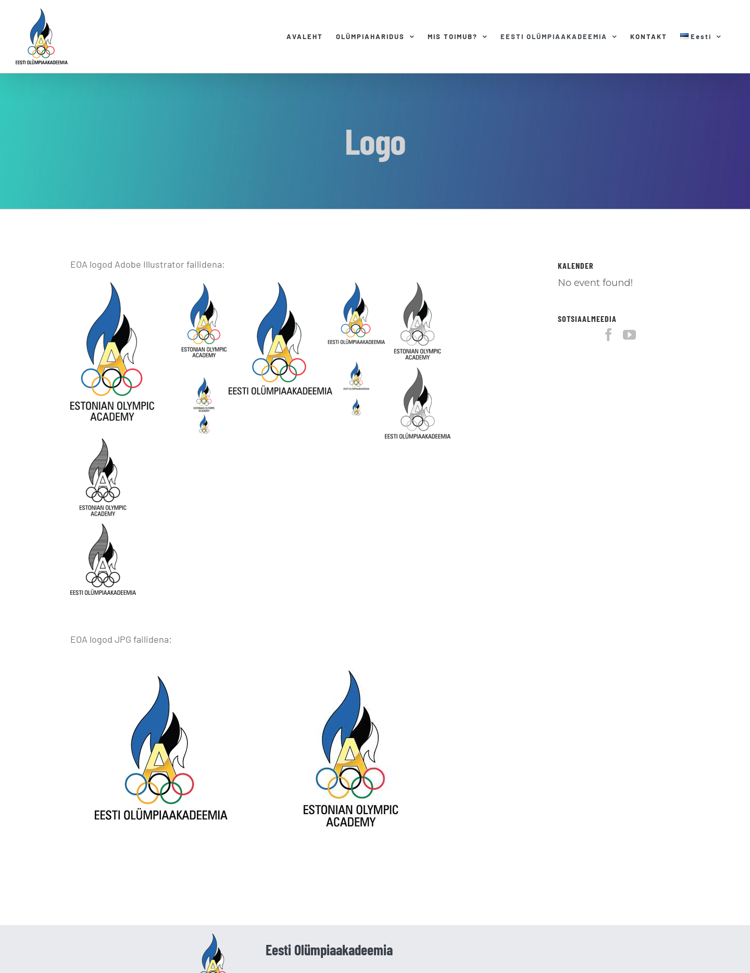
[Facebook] (608, 334)
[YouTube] (629, 334)
